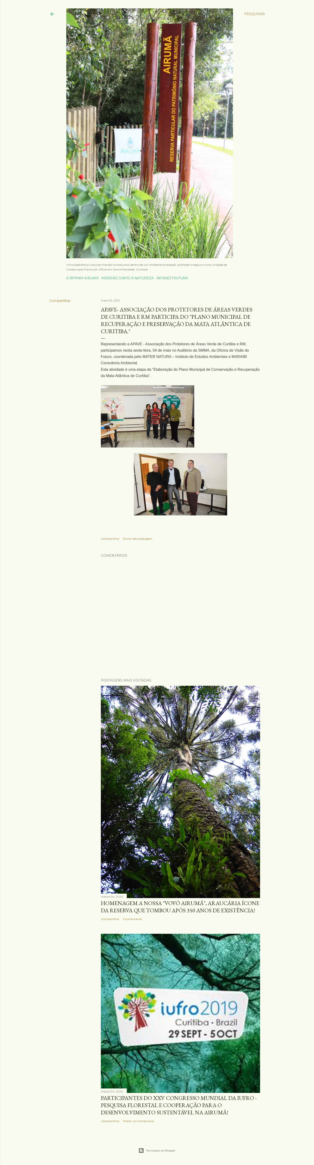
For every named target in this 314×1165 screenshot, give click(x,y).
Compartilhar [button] (60, 301)
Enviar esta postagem (137, 538)
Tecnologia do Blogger (157, 1150)
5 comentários (132, 919)
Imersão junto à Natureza (127, 278)
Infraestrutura (172, 278)
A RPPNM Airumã (82, 278)
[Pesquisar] (254, 14)
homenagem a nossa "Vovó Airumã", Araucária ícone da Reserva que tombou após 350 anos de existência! (180, 906)
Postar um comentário (138, 1121)
